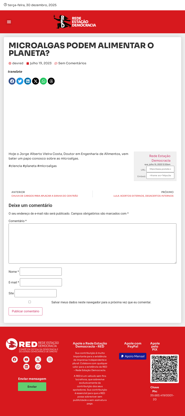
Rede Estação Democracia (159, 158)
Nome (14, 271)
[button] (9, 22)
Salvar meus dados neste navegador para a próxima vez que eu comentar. (101, 302)
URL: (143, 170)
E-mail (14, 282)
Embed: (141, 176)
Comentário (18, 221)
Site (11, 293)
